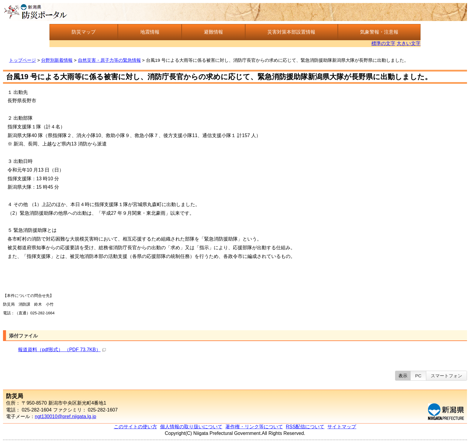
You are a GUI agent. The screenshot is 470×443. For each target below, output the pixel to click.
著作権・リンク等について (254, 426)
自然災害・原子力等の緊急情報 (109, 60)
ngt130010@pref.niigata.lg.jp (65, 416)
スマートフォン (446, 375)
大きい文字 (409, 43)
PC (418, 375)
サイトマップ (341, 426)
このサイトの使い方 (135, 426)
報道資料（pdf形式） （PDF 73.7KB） (62, 349)
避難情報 (213, 31)
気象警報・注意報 (379, 31)
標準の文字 (383, 43)
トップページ (22, 60)
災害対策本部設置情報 (291, 31)
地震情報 (149, 31)
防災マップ (84, 31)
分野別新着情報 (57, 60)
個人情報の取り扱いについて (191, 426)
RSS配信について (305, 426)
